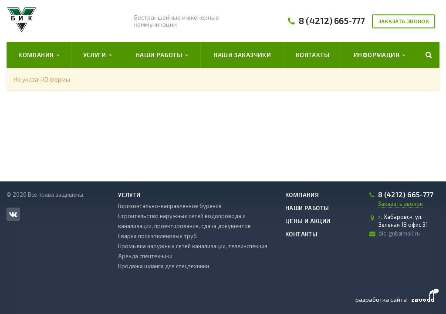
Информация (379, 55)
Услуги (97, 55)
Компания (39, 55)
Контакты (312, 54)
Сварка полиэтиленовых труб (157, 235)
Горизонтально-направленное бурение (170, 205)
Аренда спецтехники (145, 256)
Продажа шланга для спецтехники (163, 266)
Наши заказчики (242, 54)
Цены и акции (308, 221)
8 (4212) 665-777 (332, 20)
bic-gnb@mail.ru (399, 233)
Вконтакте (13, 214)
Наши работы (162, 55)
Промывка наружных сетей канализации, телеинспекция (192, 245)
